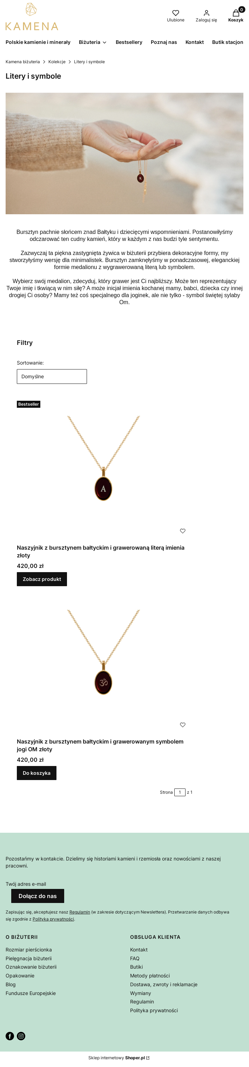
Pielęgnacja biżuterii (29, 958)
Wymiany (140, 993)
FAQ (135, 958)
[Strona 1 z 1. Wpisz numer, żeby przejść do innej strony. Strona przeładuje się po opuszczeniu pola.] (180, 792)
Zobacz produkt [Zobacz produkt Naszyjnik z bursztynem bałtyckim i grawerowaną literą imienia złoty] (42, 579)
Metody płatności (150, 975)
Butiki (136, 967)
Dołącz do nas (38, 895)
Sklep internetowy (116, 1057)
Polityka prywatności (154, 1010)
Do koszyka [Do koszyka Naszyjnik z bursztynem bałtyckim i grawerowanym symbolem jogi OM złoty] (37, 773)
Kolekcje (57, 61)
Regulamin (79, 912)
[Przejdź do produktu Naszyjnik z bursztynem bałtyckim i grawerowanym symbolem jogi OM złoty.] (104, 663)
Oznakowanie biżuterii (31, 967)
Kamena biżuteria (23, 61)
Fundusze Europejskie (31, 993)
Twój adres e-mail (26, 884)
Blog (11, 984)
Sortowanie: (30, 363)
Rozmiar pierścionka (29, 950)
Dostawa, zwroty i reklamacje (163, 984)
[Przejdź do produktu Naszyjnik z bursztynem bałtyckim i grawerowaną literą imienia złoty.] (104, 469)
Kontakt (139, 950)
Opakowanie (20, 975)
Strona (166, 792)
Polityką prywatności (53, 919)
